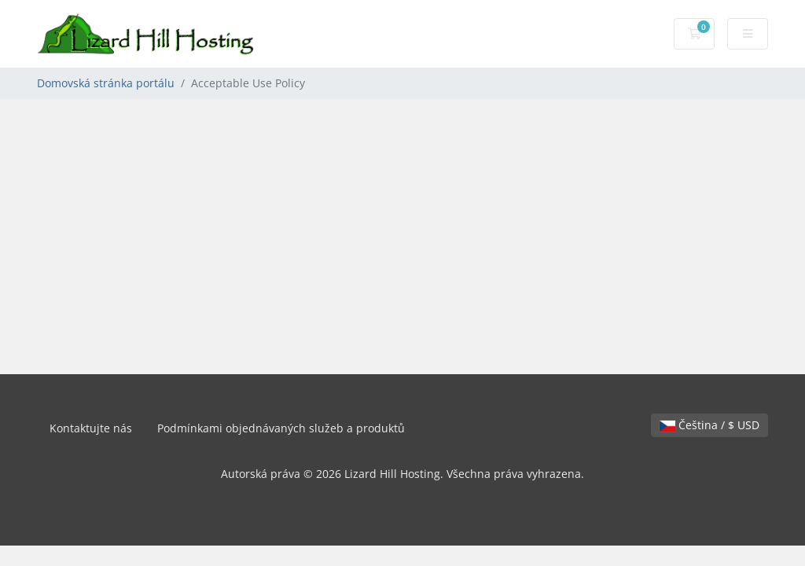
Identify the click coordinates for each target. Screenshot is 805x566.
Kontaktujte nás (91, 428)
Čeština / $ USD (709, 424)
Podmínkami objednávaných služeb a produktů (281, 428)
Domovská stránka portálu (106, 82)
